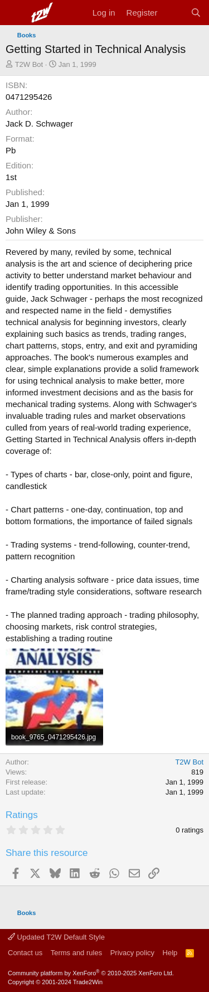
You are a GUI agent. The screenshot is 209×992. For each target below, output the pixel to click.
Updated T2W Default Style (56, 937)
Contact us (25, 953)
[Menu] (15, 13)
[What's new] (173, 12)
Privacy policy (132, 953)
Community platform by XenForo (91, 973)
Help (170, 953)
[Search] (196, 12)
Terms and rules (76, 953)
